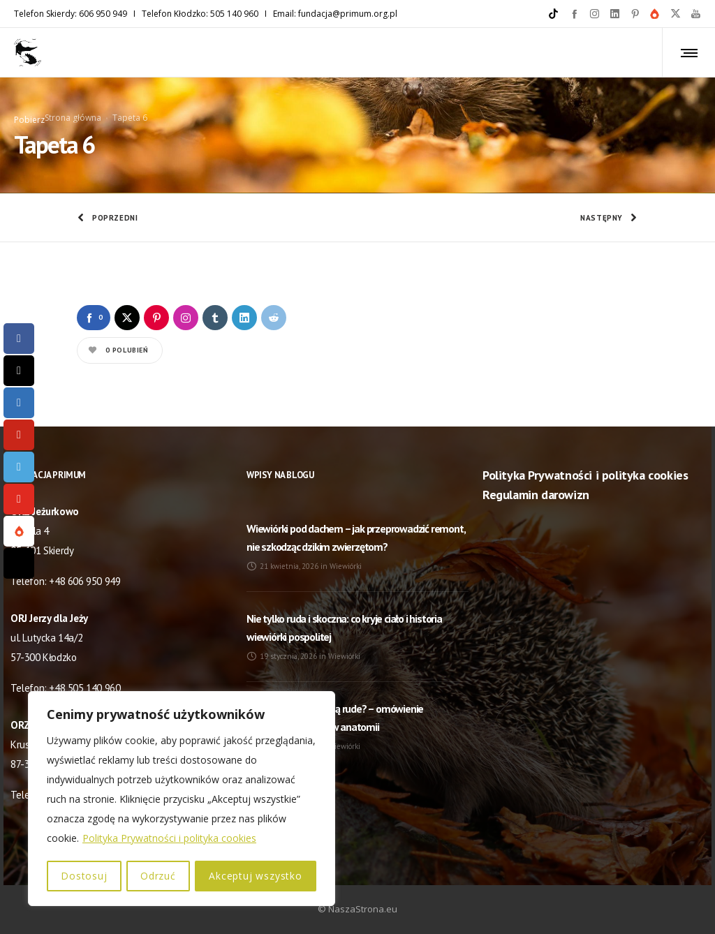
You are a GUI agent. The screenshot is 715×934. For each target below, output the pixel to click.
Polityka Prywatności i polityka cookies (169, 839)
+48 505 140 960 (84, 685)
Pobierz (29, 118)
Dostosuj (84, 875)
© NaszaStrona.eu (357, 906)
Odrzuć (158, 875)
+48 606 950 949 (84, 578)
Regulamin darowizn (535, 492)
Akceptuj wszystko (256, 875)
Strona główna (73, 116)
